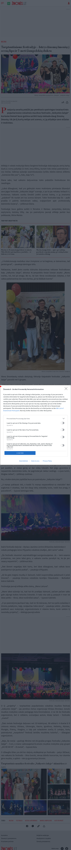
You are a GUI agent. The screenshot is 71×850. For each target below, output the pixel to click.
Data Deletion (23, 461)
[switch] (62, 423)
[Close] (67, 389)
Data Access (35, 461)
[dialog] (35, 425)
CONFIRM (20, 453)
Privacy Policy (47, 461)
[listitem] (35, 418)
